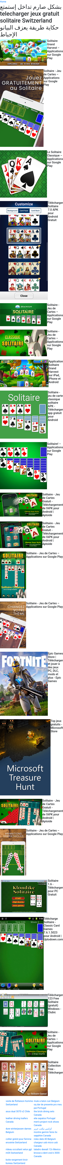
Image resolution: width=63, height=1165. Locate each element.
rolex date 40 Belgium (45, 1139)
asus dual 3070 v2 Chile (18, 1111)
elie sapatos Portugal (44, 1118)
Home (3, 1)
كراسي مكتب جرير (43, 1128)
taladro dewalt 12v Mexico (47, 1149)
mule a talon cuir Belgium (47, 1101)
